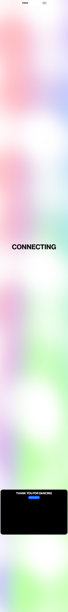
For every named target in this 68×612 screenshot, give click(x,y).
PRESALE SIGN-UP (34, 497)
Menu (44, 3)
